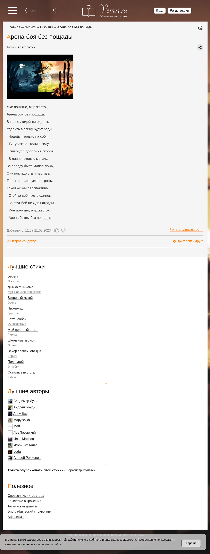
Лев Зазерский (25, 432)
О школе (13, 345)
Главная (14, 27)
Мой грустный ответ (23, 329)
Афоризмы (16, 517)
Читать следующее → (186, 229)
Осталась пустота (21, 372)
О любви (13, 366)
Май (17, 426)
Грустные (14, 313)
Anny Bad (20, 413)
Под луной (16, 361)
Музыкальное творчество (25, 292)
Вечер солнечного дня (25, 351)
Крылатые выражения (24, 501)
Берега (13, 276)
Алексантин (26, 47)
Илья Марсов (24, 439)
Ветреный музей (20, 297)
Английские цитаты (22, 506)
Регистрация (179, 10)
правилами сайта (49, 544)
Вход (159, 10)
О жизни (13, 281)
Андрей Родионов (27, 457)
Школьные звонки (21, 340)
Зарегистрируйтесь (80, 470)
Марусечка (22, 420)
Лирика (12, 334)
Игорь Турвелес (25, 445)
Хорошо (191, 543)
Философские (17, 324)
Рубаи (12, 377)
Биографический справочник (29, 511)
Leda (17, 451)
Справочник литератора (26, 495)
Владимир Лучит (26, 401)
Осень (12, 302)
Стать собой (17, 319)
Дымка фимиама (20, 287)
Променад (15, 308)
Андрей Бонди (24, 407)
